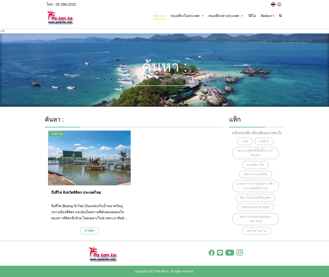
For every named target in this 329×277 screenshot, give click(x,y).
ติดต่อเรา (267, 16)
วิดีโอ (252, 16)
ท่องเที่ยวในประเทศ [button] (187, 16)
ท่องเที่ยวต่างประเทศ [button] (226, 16)
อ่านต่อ (89, 230)
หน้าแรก (159, 16)
